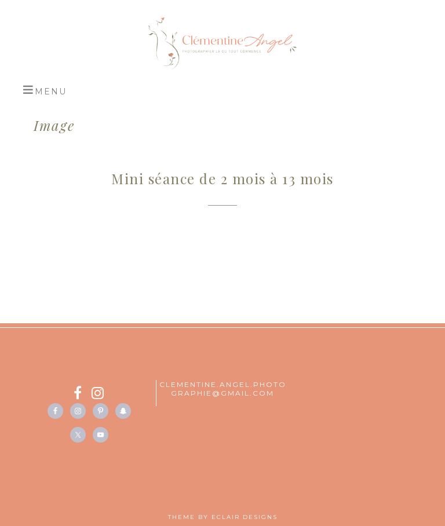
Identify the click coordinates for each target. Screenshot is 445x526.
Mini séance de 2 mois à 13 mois (222, 178)
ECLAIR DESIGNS (244, 517)
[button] (44, 89)
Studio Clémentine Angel (222, 43)
